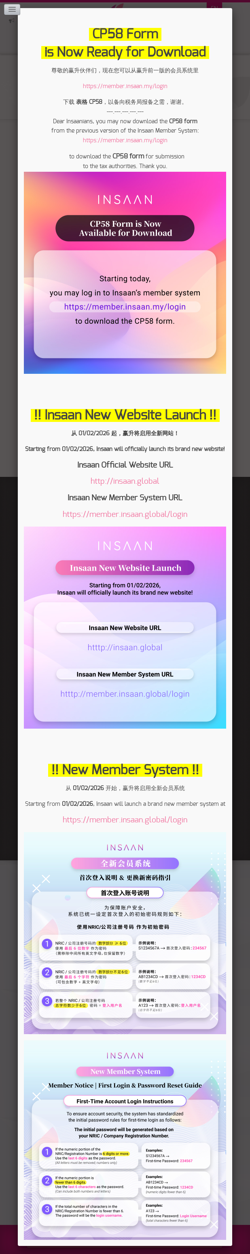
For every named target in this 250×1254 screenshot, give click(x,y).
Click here (12, 20)
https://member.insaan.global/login (125, 514)
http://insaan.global (125, 481)
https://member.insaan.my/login (125, 86)
